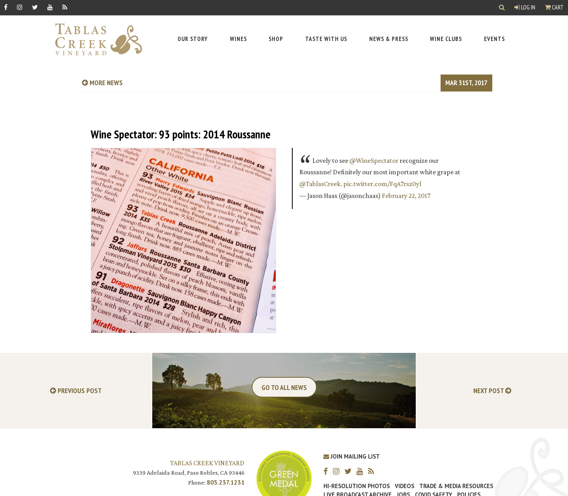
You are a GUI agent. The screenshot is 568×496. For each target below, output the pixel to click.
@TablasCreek (319, 184)
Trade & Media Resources (456, 486)
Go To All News (284, 387)
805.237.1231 (226, 482)
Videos (404, 486)
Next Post (492, 391)
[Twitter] (35, 7)
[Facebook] (5, 7)
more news (102, 82)
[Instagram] (19, 7)
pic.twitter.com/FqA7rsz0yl (382, 184)
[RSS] (64, 7)
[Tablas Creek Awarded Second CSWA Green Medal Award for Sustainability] (284, 477)
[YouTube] (50, 7)
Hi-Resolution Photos (356, 486)
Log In (524, 7)
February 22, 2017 (406, 196)
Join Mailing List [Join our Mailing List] (351, 456)
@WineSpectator (373, 160)
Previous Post (76, 391)
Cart (554, 7)
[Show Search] (502, 7)
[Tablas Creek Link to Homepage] (94, 39)
